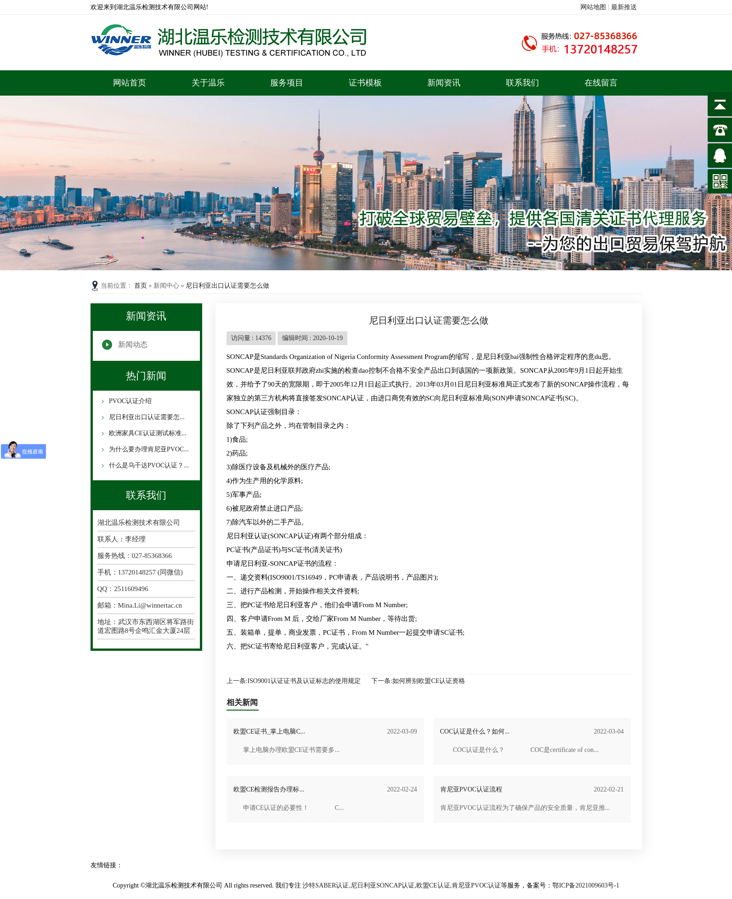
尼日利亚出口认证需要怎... (146, 417)
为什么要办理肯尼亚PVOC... (148, 449)
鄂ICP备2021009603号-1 (585, 885)
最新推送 (624, 7)
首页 (141, 285)
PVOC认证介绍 (130, 401)
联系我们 (522, 82)
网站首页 (129, 82)
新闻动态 (133, 344)
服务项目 (286, 82)
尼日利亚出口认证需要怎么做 (227, 285)
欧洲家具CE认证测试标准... (147, 433)
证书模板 (365, 82)
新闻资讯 (443, 82)
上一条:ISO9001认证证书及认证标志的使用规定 (294, 680)
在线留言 (601, 82)
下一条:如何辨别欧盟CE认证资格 (418, 680)
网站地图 (593, 7)
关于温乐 (208, 82)
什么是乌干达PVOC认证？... (148, 465)
